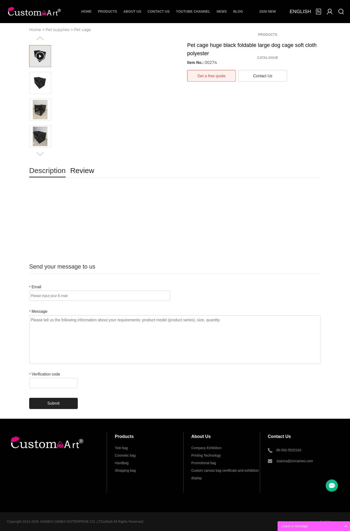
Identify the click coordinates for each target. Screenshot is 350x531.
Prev (40, 38)
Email (35, 287)
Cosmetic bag (125, 455)
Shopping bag (125, 470)
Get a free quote (211, 76)
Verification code (44, 374)
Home (86, 11)
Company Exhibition (206, 448)
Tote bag (121, 448)
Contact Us (159, 11)
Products (107, 11)
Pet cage (82, 29)
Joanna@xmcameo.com (294, 461)
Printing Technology (206, 455)
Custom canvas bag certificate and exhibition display (225, 471)
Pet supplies (57, 29)
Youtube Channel (193, 11)
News (222, 11)
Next (40, 154)
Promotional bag (203, 463)
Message (38, 311)
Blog (238, 11)
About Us (132, 11)
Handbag (122, 463)
